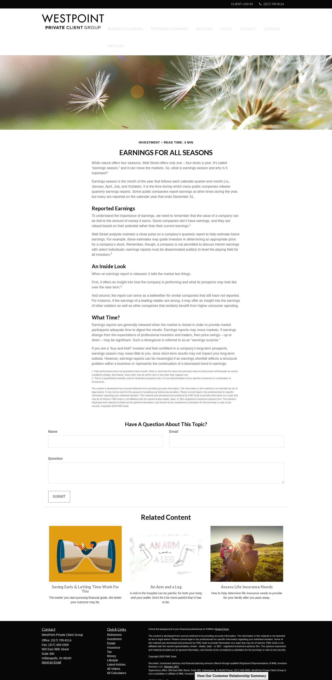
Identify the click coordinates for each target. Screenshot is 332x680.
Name (53, 415)
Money (111, 639)
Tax (109, 635)
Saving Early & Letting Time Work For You (85, 572)
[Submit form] (59, 480)
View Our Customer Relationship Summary (231, 676)
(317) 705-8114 (271, 4)
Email (173, 415)
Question (55, 442)
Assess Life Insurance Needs (247, 570)
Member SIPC (171, 650)
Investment (114, 622)
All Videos (113, 652)
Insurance (113, 631)
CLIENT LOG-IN (242, 4)
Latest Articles (116, 648)
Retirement (114, 618)
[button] (138, 23)
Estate (111, 627)
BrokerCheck (222, 612)
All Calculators (116, 656)
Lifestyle (112, 644)
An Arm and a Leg (166, 570)
